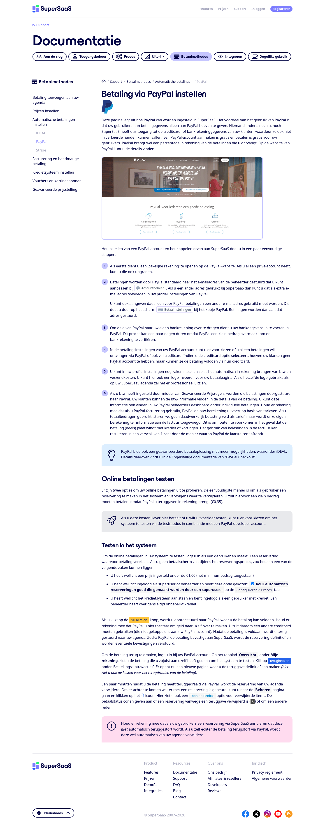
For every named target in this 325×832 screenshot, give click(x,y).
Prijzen (223, 9)
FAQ (176, 784)
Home (104, 81)
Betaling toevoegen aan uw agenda (55, 100)
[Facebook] (245, 814)
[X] (256, 814)
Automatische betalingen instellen (53, 122)
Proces (125, 56)
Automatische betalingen (174, 81)
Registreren (281, 9)
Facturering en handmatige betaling (55, 161)
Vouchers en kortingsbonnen (56, 180)
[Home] (51, 9)
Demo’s (150, 784)
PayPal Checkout (240, 457)
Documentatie (185, 772)
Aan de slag (49, 56)
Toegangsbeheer (89, 56)
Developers (217, 784)
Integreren (230, 56)
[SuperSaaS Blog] (288, 814)
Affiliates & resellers (224, 778)
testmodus (172, 523)
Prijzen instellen (45, 110)
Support (240, 9)
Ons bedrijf (217, 772)
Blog (177, 790)
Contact (179, 797)
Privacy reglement (267, 772)
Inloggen (258, 9)
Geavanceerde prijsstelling (54, 189)
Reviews (214, 790)
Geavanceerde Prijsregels (202, 393)
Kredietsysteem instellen (53, 172)
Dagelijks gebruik (269, 56)
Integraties (153, 790)
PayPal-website (222, 266)
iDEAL (41, 133)
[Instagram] (267, 814)
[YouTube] (278, 814)
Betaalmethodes (138, 81)
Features (206, 9)
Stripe (41, 150)
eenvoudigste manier (227, 490)
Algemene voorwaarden (272, 778)
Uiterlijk (154, 56)
